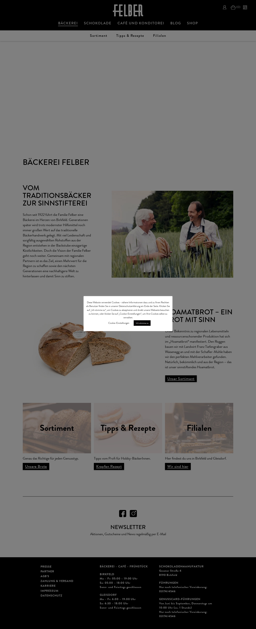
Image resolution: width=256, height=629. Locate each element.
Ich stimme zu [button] (142, 323)
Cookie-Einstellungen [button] (118, 323)
